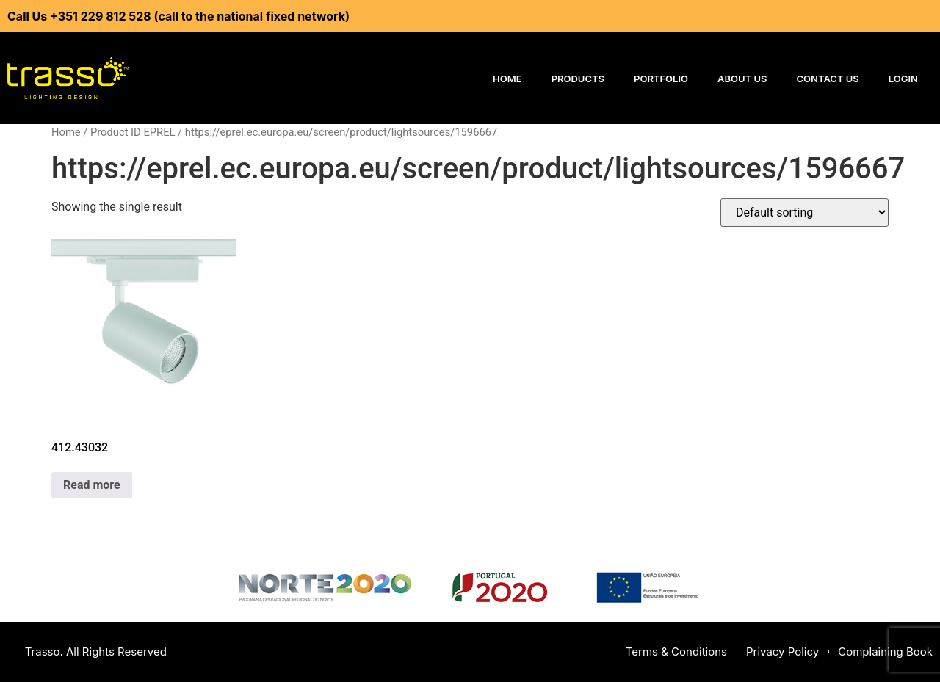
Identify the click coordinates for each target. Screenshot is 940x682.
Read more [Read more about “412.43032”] (91, 485)
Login (903, 78)
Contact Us (828, 78)
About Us (742, 78)
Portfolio (661, 78)
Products (578, 78)
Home (507, 78)
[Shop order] (804, 212)
